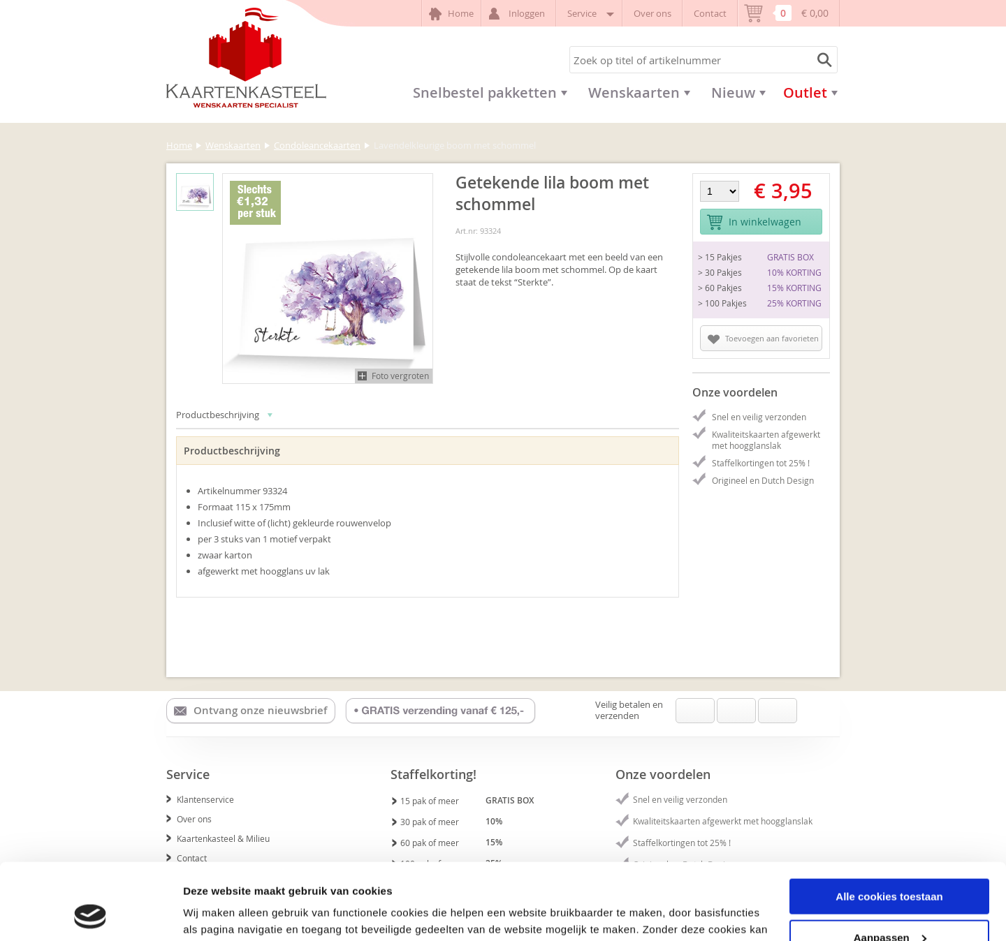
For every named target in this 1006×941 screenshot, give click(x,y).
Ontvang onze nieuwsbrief (250, 710)
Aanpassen (890, 866)
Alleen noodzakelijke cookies (889, 906)
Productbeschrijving (224, 414)
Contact (710, 13)
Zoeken (822, 59)
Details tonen (216, 913)
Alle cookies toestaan (889, 825)
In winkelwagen (753, 222)
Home (451, 14)
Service (589, 13)
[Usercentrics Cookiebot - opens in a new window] (90, 913)
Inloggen (519, 13)
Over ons (652, 13)
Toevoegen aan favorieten (763, 338)
